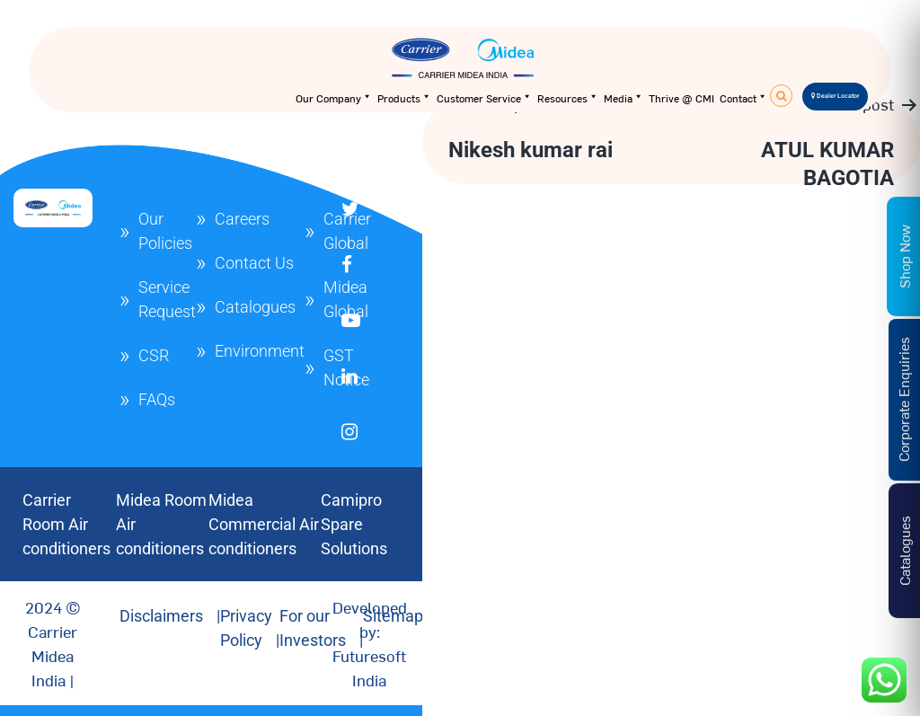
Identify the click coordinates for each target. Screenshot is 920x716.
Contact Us (254, 262)
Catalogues (255, 306)
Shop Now (904, 256)
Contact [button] (743, 98)
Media (623, 98)
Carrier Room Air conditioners (66, 524)
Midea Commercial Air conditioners (263, 524)
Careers (242, 218)
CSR (153, 355)
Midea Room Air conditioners (161, 524)
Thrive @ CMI (681, 98)
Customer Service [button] (484, 98)
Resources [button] (567, 98)
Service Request (167, 299)
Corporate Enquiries (903, 399)
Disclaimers (161, 615)
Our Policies (165, 230)
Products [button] (404, 98)
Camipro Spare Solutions (354, 524)
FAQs (156, 399)
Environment (260, 350)
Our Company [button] (334, 98)
